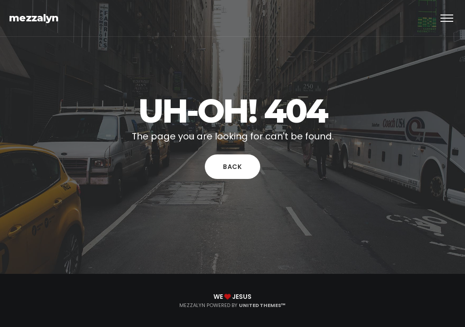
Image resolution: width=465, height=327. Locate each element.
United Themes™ (262, 305)
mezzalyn (34, 18)
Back (232, 166)
